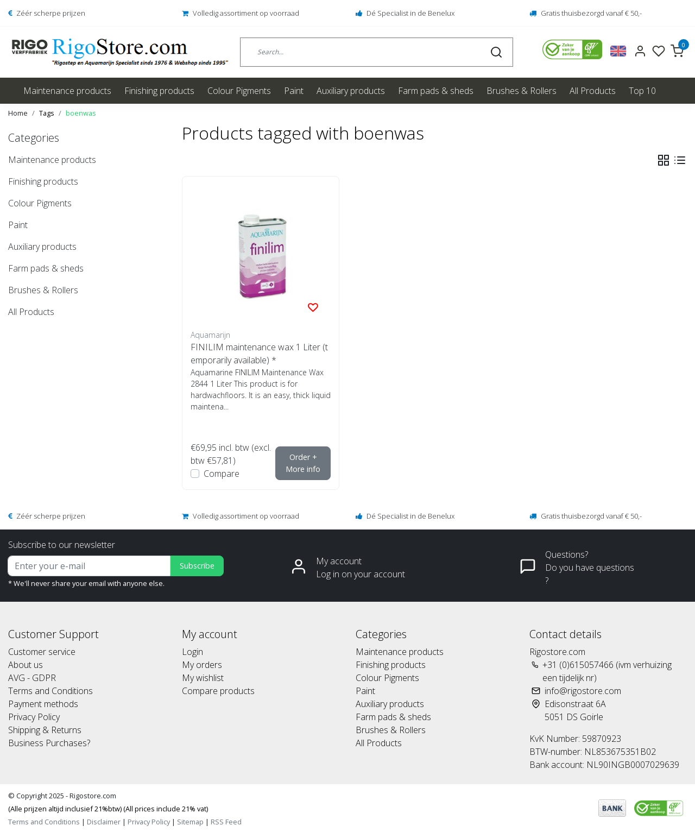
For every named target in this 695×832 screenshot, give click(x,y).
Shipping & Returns (44, 730)
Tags (46, 113)
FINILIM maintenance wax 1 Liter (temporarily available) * (259, 353)
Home (18, 113)
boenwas (81, 113)
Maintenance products (67, 91)
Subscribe (197, 565)
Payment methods (43, 704)
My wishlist (203, 678)
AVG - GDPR (32, 678)
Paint (294, 91)
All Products (593, 91)
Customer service (41, 652)
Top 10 (642, 91)
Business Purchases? (49, 743)
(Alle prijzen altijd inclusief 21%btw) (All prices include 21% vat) (108, 809)
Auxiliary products (351, 91)
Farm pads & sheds (435, 91)
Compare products (218, 691)
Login (192, 652)
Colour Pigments (239, 91)
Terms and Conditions (50, 691)
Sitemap (190, 822)
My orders (202, 665)
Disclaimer (104, 822)
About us (25, 665)
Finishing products (159, 91)
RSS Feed (226, 822)
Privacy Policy (34, 717)
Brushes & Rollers (521, 91)
